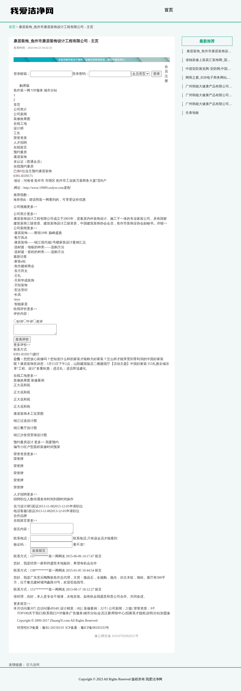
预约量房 (20, 152)
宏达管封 (21, 290)
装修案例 (37, 380)
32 (102, 608)
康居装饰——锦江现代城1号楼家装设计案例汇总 (50, 242)
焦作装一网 (22, 90)
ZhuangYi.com (60, 620)
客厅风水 (21, 237)
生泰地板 (192, 112)
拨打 (36, 354)
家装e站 (20, 261)
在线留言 (20, 147)
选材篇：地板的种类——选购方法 (39, 247)
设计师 (19, 128)
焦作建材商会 (24, 266)
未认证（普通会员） (29, 161)
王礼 (17, 275)
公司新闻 (20, 114)
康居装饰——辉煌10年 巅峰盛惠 (38, 233)
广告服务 (76, 613)
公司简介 (20, 109)
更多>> (32, 207)
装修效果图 (22, 119)
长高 (17, 294)
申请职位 (76, 506)
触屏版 (25, 85)
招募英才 (132, 613)
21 (127, 608)
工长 (17, 133)
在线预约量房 (24, 166)
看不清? (78, 544)
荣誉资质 (20, 138)
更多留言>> (22, 603)
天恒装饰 (21, 285)
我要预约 (52, 442)
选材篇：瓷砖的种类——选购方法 (39, 252)
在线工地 (20, 123)
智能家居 (21, 304)
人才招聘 (20, 142)
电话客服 (20, 511)
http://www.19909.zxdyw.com (44, 188)
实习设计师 (22, 506)
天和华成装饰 (24, 280)
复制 (67, 188)
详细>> (162, 223)
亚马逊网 (32, 665)
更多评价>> (22, 345)
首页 (168, 10)
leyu (17, 299)
